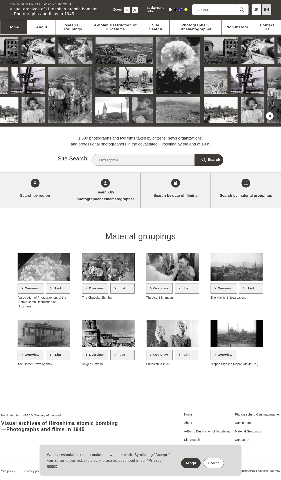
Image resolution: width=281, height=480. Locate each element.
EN (266, 9)
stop (270, 116)
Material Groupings (72, 27)
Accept (191, 463)
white (170, 10)
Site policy (8, 471)
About (41, 27)
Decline (213, 463)
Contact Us (267, 27)
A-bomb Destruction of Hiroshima (115, 27)
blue (180, 10)
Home (14, 27)
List (58, 288)
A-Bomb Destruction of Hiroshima (207, 431)
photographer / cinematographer (105, 195)
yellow (186, 10)
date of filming (175, 196)
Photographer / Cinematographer (195, 27)
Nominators (237, 27)
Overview (32, 288)
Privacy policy (33, 471)
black (175, 10)
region (35, 196)
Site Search (155, 27)
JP (256, 9)
